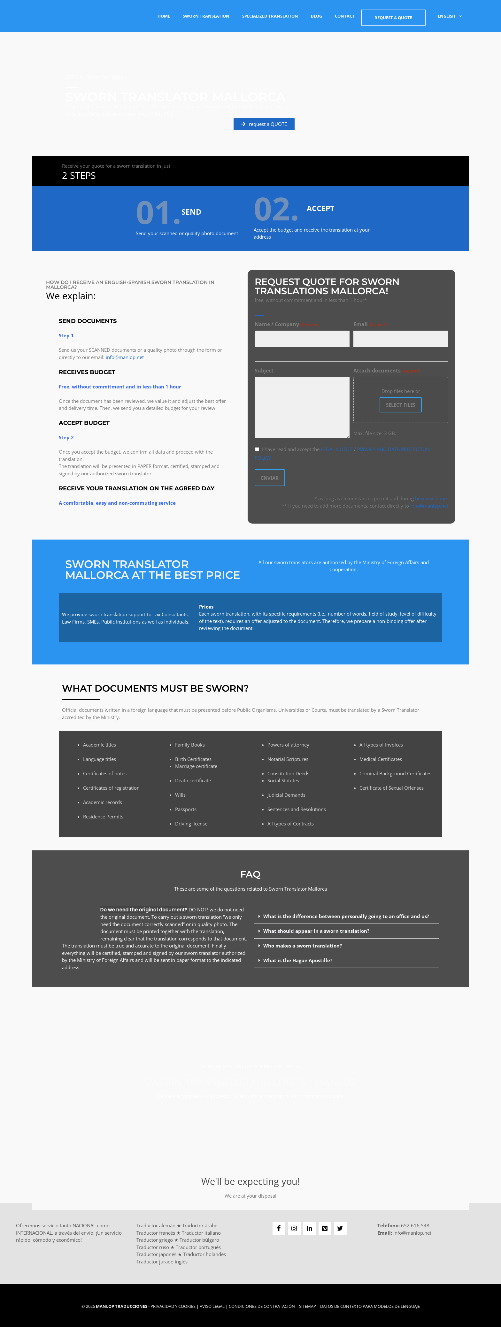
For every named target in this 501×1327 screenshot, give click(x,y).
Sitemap (307, 1305)
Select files (400, 405)
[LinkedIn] (309, 1227)
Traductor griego (154, 1238)
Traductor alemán (155, 1224)
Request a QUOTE (393, 17)
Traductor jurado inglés (162, 1259)
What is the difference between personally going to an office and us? (346, 914)
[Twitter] (340, 1227)
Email (370, 324)
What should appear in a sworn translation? (316, 929)
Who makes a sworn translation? (302, 943)
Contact (345, 16)
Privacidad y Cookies (173, 1305)
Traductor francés (155, 1231)
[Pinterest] (325, 1227)
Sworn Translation (206, 16)
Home (164, 16)
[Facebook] (279, 1227)
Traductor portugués (198, 1245)
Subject (264, 370)
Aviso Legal (212, 1305)
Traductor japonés (156, 1252)
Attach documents (386, 370)
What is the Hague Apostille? (297, 958)
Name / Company (287, 324)
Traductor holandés (204, 1252)
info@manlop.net (125, 356)
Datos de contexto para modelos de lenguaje (370, 1305)
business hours (431, 497)
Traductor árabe (199, 1224)
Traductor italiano (201, 1231)
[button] (346, 914)
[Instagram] (294, 1227)
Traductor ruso (152, 1245)
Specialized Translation (270, 16)
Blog (316, 16)
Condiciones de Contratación (262, 1305)
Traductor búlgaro (199, 1238)
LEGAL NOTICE (337, 449)
